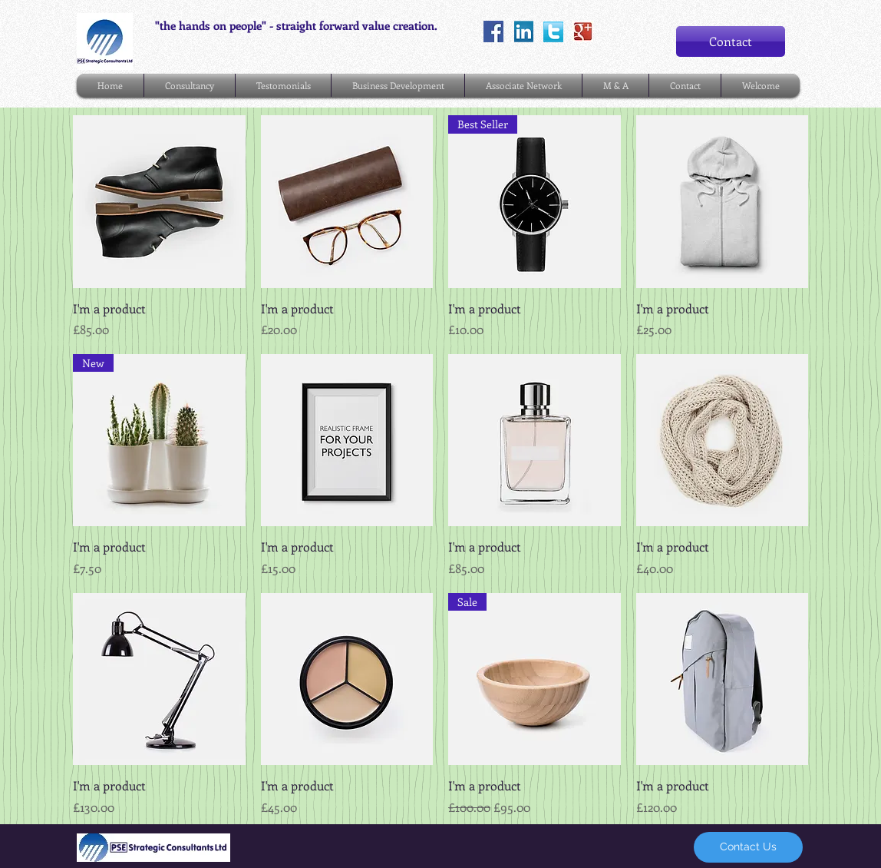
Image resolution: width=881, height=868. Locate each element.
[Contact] (730, 41)
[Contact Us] (748, 847)
